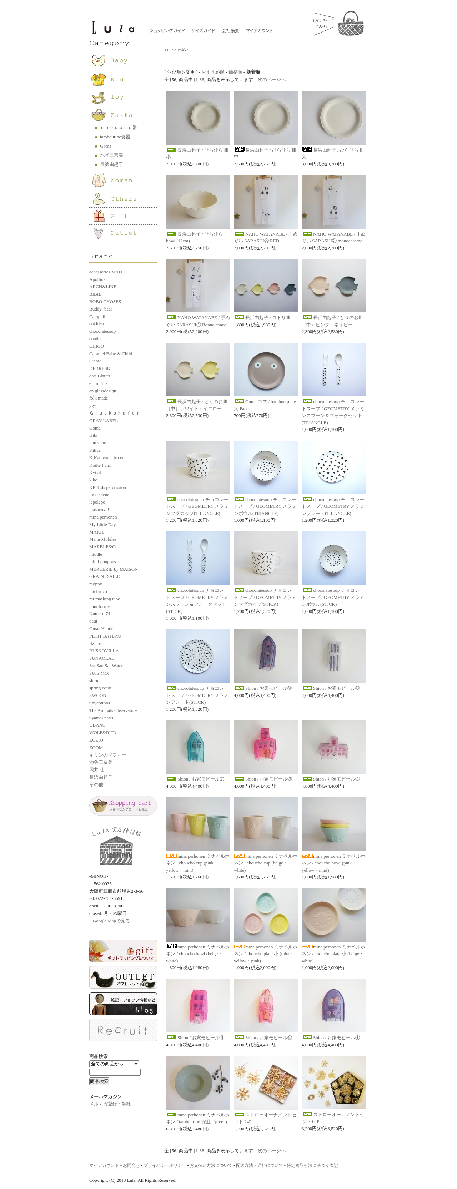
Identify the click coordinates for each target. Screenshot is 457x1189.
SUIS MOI (99, 673)
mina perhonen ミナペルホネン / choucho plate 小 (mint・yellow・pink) (265, 953)
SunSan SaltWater (106, 665)
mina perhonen (103, 517)
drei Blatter (99, 375)
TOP (168, 50)
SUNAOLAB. (102, 658)
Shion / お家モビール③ (263, 779)
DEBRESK (99, 368)
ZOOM (96, 747)
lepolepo (97, 502)
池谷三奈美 (111, 155)
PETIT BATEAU (105, 636)
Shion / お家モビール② (331, 779)
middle (95, 554)
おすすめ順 (213, 72)
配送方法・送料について (259, 1165)
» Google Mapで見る (109, 920)
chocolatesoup (102, 331)
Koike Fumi (100, 465)
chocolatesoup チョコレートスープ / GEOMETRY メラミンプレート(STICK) (197, 695)
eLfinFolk (98, 383)
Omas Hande (101, 628)
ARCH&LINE (102, 286)
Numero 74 (99, 613)
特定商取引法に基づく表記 (312, 1165)
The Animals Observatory (113, 710)
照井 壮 (96, 769)
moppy (95, 583)
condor (95, 338)
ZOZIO (96, 740)
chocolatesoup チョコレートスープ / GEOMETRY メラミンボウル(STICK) (333, 597)
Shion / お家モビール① (331, 1037)
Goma (105, 146)
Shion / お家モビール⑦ (195, 779)
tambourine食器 (115, 136)
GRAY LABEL (103, 420)
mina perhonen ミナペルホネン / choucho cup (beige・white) (265, 863)
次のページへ (272, 79)
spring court (100, 687)
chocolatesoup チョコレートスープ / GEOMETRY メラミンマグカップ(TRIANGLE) (197, 506)
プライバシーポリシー (165, 1165)
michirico (98, 591)
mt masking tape (104, 598)
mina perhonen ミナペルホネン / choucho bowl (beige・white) (198, 953)
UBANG (97, 725)
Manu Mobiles (102, 539)
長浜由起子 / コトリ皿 (262, 317)
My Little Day (102, 524)
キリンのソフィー (107, 755)
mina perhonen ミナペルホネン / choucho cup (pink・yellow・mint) (198, 863)
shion (94, 680)
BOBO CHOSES (105, 301)
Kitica (95, 450)
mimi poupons (102, 561)
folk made (98, 398)
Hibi (93, 435)
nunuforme (99, 606)
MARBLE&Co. (104, 546)
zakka (183, 50)
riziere (95, 643)
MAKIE (97, 532)
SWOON (97, 695)
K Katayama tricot (106, 457)
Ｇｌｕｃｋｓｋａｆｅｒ (114, 413)
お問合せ (131, 1165)
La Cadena (99, 494)
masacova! (99, 509)
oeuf (93, 621)
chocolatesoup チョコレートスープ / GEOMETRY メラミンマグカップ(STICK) (265, 597)
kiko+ (94, 479)
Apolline (97, 279)
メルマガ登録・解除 (110, 1103)
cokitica (96, 323)
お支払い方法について (211, 1165)
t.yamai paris (101, 717)
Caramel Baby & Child (110, 353)
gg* (92, 405)
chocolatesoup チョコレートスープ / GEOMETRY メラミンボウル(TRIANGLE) (265, 506)
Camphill (97, 316)
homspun (97, 442)
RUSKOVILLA (104, 650)
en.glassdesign (102, 390)
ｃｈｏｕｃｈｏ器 (118, 127)
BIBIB (95, 294)
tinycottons (99, 702)
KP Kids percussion (107, 487)
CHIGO (96, 346)
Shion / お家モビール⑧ (331, 688)
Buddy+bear (100, 309)
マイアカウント (104, 1165)
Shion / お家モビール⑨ (263, 688)
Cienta (95, 360)
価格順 (235, 72)
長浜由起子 (111, 164)
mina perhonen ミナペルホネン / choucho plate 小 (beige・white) (333, 953)
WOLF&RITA (102, 732)
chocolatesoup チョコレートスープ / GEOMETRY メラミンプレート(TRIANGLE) (333, 506)
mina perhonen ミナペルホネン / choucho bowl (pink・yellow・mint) (333, 863)
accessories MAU (105, 271)
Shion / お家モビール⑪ (195, 1037)
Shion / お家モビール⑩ (263, 1037)
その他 (96, 784)
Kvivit (95, 472)
